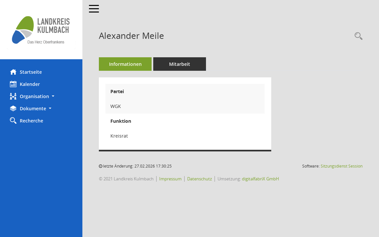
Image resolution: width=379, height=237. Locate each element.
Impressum (170, 179)
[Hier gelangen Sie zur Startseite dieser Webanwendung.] (41, 29)
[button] (41, 96)
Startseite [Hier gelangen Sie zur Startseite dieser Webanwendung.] (26, 71)
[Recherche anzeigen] (357, 36)
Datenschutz (199, 179)
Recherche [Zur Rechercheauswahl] (26, 120)
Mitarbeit (179, 64)
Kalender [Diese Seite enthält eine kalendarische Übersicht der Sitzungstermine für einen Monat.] (25, 84)
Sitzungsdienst (342, 166)
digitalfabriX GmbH (260, 179)
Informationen (125, 64)
